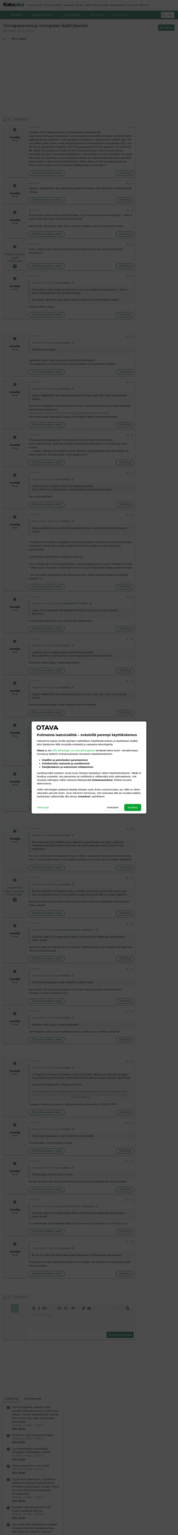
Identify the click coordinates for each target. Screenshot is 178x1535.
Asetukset (112, 807)
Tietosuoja (43, 807)
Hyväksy (133, 807)
